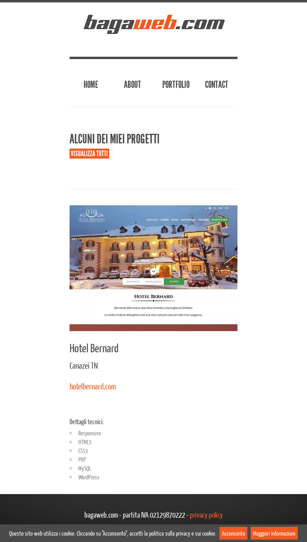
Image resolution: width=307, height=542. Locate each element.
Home (91, 84)
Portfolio (175, 84)
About (132, 84)
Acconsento (233, 533)
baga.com (153, 22)
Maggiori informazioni (274, 533)
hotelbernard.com (93, 386)
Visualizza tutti (89, 153)
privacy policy (206, 514)
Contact (216, 84)
